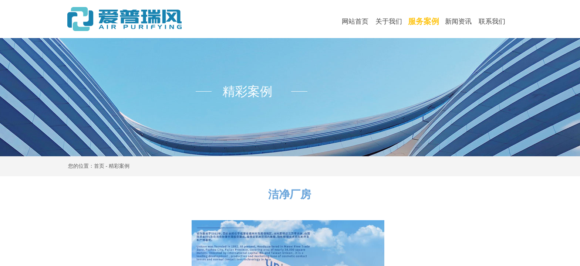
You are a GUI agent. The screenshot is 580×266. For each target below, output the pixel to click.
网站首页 (355, 21)
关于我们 (388, 21)
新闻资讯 (458, 21)
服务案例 (423, 21)
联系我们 (492, 21)
